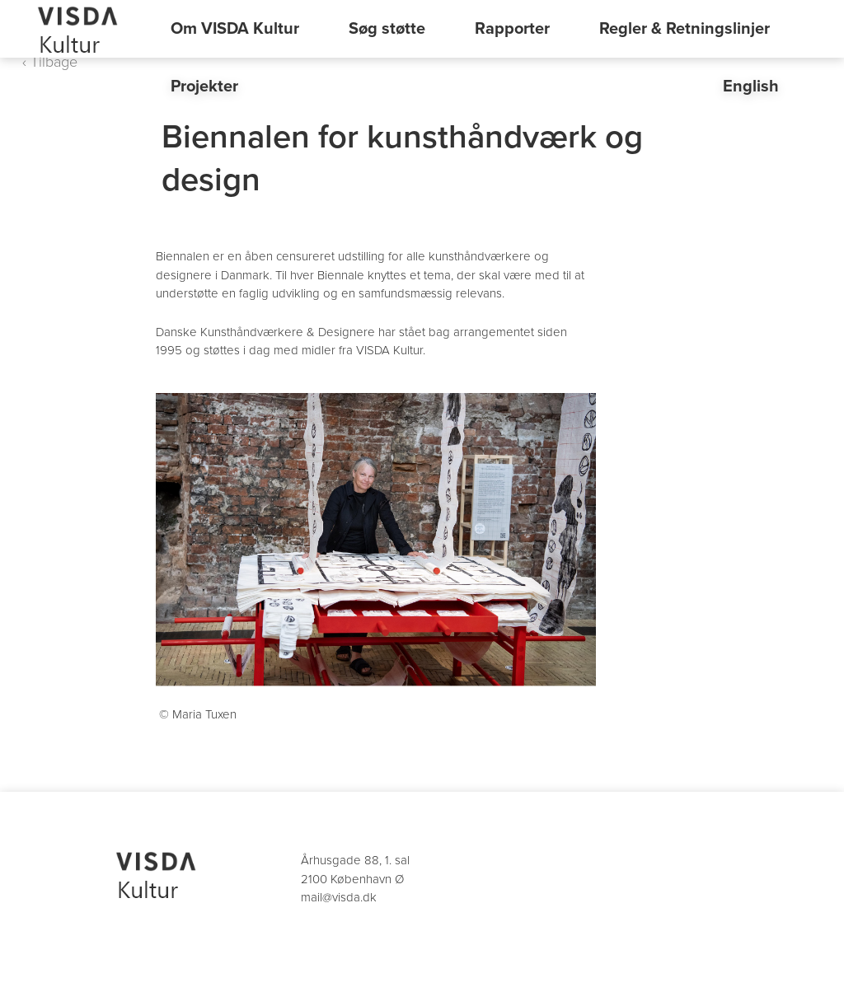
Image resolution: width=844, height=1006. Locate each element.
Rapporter (512, 29)
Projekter (204, 86)
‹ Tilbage (49, 62)
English (751, 86)
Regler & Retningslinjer (684, 29)
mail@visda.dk (339, 897)
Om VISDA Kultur (235, 29)
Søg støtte (387, 29)
